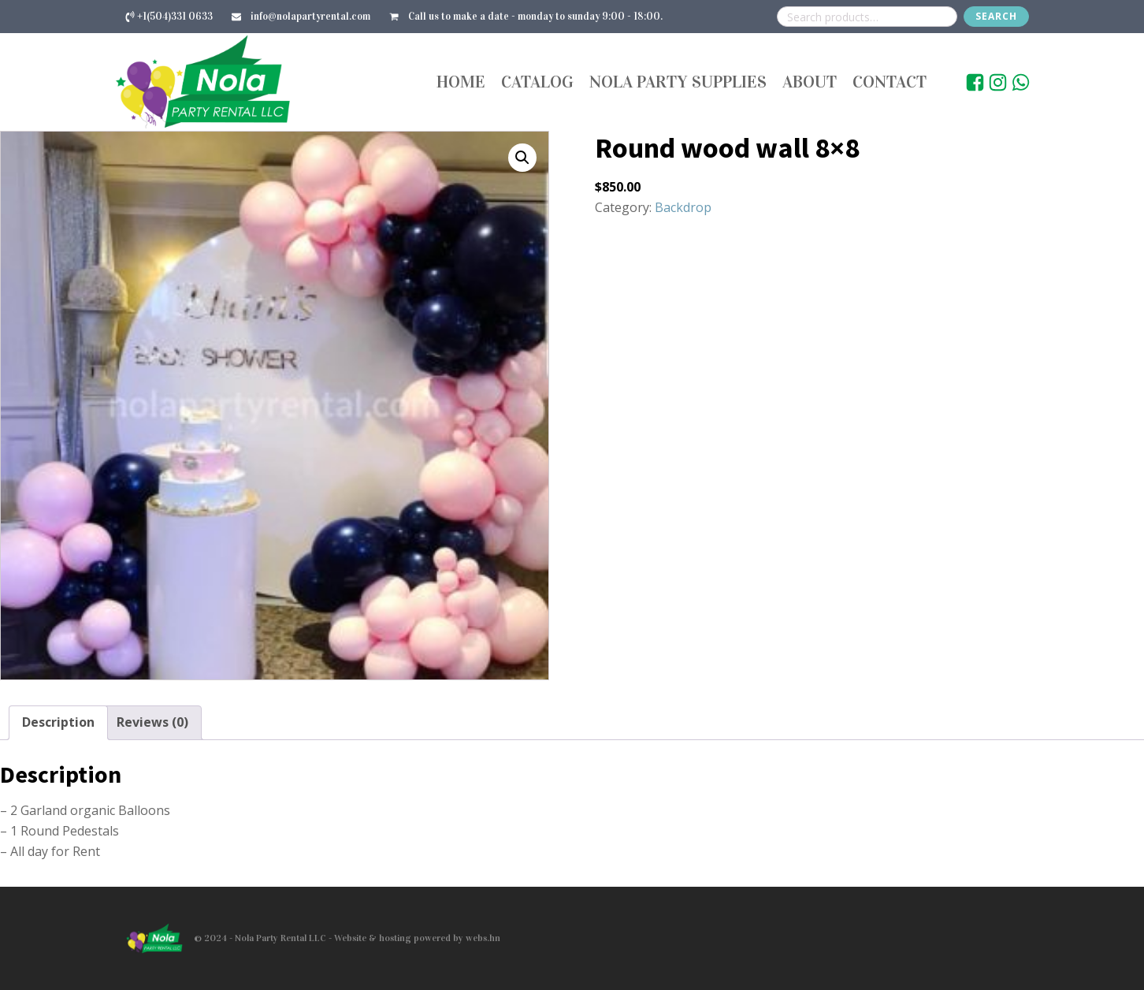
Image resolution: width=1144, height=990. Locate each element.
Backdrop (683, 207)
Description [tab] (58, 722)
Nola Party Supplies (678, 81)
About (809, 81)
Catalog (537, 81)
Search (996, 16)
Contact (889, 81)
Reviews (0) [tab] (152, 722)
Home (460, 81)
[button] (522, 157)
